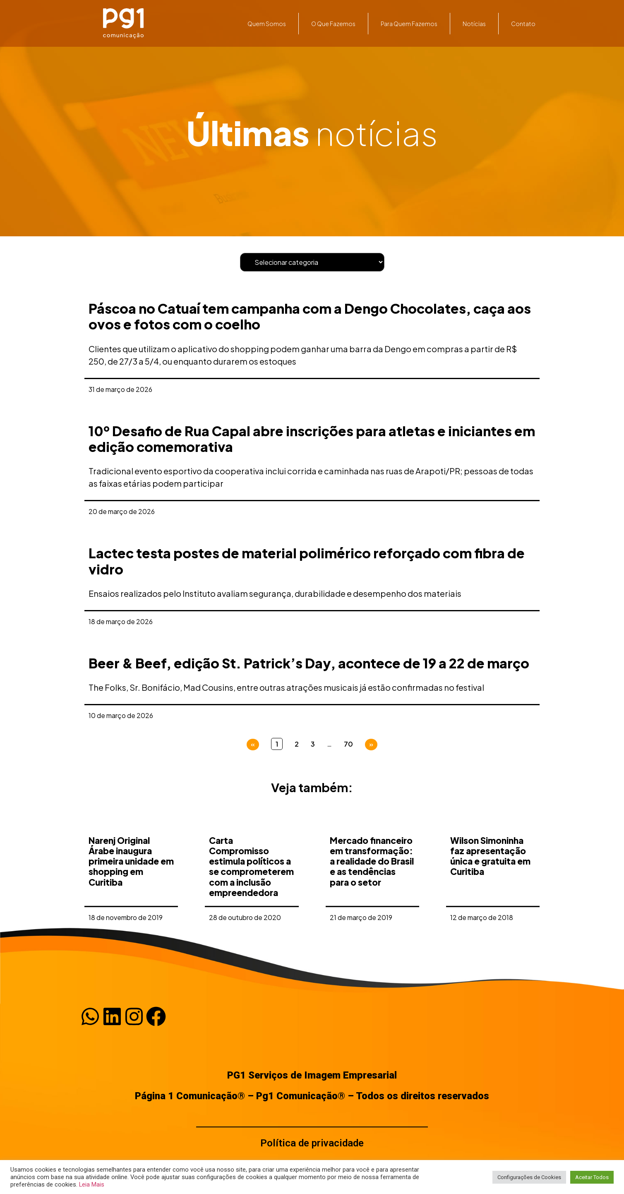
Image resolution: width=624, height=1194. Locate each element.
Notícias (474, 23)
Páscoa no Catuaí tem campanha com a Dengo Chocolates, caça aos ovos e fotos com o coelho (310, 316)
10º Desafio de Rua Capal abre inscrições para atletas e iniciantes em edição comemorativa (312, 439)
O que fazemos (333, 23)
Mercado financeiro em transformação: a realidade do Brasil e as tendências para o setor (372, 907)
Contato (523, 23)
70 (348, 744)
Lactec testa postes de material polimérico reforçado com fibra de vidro (307, 561)
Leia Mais (91, 1184)
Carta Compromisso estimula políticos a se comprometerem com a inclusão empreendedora (251, 912)
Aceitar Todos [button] (592, 1177)
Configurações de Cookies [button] (529, 1177)
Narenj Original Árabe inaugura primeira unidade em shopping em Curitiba (131, 907)
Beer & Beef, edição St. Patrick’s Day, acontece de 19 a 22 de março (309, 663)
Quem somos (266, 23)
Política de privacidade (312, 1143)
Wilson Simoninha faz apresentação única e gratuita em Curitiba (490, 902)
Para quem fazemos (409, 23)
